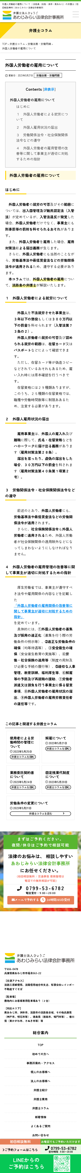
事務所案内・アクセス (41, 1063)
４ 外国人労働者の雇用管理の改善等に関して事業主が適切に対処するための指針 (42, 153)
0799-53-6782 (40, 890)
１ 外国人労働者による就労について (42, 116)
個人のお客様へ (40, 1072)
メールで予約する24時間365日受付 (41, 899)
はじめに (23, 106)
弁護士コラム (40, 1108)
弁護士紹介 (40, 1090)
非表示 (49, 89)
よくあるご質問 (40, 1126)
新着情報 (40, 1117)
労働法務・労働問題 (48, 75)
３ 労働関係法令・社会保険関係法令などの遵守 (42, 137)
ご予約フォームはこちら (20, 1149)
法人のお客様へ (40, 1081)
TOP (40, 1045)
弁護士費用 (40, 1099)
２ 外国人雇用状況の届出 (37, 127)
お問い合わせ (40, 1135)
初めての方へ (40, 1054)
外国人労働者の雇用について (32, 99)
